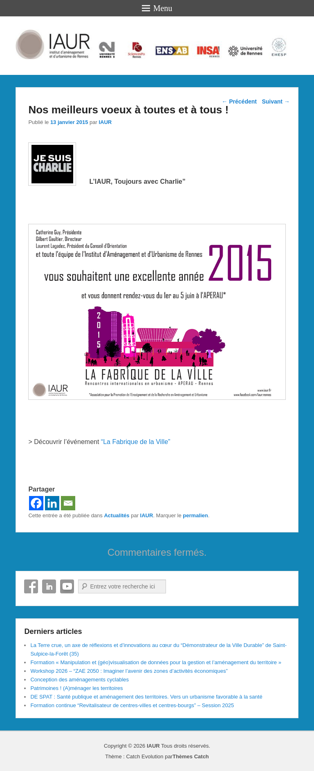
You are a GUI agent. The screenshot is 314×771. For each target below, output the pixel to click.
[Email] (68, 503)
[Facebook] (36, 503)
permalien (195, 515)
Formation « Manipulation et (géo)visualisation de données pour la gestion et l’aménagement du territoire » (155, 662)
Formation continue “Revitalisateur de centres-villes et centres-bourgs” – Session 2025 (132, 705)
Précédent (239, 101)
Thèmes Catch (191, 756)
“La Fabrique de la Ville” (135, 441)
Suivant (275, 101)
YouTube (67, 586)
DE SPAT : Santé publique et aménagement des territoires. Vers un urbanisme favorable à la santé (146, 697)
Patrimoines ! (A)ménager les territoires (76, 688)
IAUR (105, 122)
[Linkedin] (52, 503)
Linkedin (49, 586)
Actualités (116, 515)
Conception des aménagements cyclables (79, 679)
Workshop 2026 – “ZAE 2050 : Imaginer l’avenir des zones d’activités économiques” (128, 671)
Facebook (31, 586)
